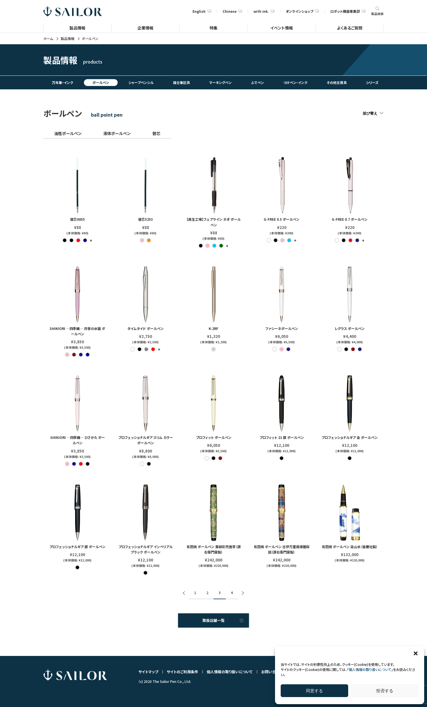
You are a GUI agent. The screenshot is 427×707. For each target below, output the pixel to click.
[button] (415, 653)
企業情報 (145, 27)
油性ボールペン (68, 133)
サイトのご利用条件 (182, 671)
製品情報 (77, 27)
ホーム (48, 38)
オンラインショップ (302, 11)
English (202, 11)
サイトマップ (148, 671)
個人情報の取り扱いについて (370, 669)
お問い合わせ (272, 671)
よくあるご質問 (349, 27)
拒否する (384, 690)
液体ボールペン (117, 133)
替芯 (156, 133)
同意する (314, 690)
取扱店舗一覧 (213, 620)
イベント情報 (281, 27)
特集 (213, 27)
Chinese (232, 11)
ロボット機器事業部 (347, 11)
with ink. (263, 11)
